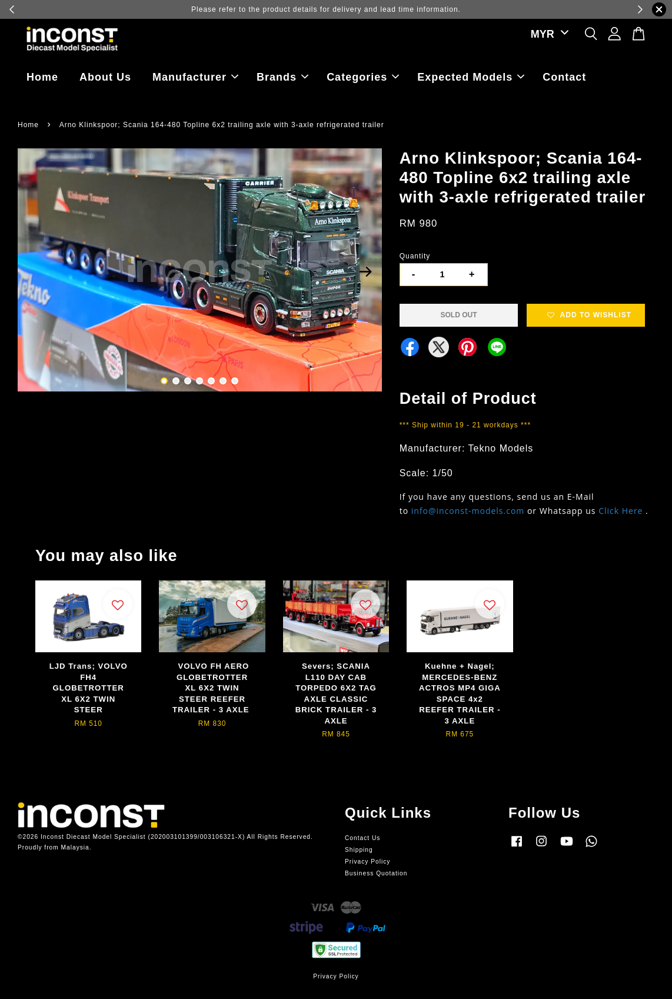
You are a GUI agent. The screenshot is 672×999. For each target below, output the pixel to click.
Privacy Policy (367, 861)
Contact (564, 77)
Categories (363, 77)
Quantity (415, 256)
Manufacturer (195, 77)
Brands (282, 77)
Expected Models (470, 77)
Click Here (620, 510)
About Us (105, 77)
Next (366, 272)
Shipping (359, 850)
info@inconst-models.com (468, 510)
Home (42, 77)
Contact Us (362, 838)
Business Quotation (376, 873)
